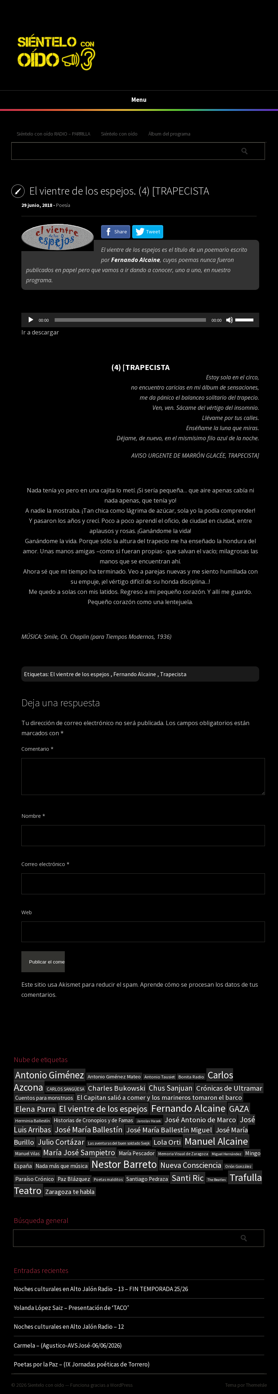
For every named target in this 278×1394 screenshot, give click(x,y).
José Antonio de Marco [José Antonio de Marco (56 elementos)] (200, 1119)
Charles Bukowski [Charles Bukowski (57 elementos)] (116, 1088)
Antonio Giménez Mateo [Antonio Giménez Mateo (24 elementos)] (114, 1076)
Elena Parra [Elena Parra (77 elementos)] (35, 1109)
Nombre (33, 815)
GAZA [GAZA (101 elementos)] (239, 1108)
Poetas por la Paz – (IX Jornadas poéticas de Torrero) (82, 1364)
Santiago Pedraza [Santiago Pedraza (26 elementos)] (147, 1178)
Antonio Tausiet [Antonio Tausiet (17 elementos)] (159, 1076)
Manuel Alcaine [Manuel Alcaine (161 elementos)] (216, 1141)
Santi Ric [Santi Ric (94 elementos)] (188, 1177)
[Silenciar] (229, 320)
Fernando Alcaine (134, 674)
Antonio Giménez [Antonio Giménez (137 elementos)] (49, 1075)
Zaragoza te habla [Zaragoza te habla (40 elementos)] (69, 1191)
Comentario (37, 748)
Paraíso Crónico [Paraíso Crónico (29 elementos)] (34, 1178)
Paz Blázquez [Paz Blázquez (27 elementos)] (74, 1178)
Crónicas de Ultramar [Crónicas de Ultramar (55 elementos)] (229, 1088)
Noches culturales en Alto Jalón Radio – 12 (69, 1327)
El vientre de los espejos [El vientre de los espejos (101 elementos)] (103, 1108)
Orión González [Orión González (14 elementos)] (238, 1166)
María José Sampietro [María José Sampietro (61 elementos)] (79, 1152)
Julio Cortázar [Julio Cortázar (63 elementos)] (61, 1142)
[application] (140, 320)
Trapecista (173, 674)
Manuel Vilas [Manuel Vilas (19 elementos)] (27, 1153)
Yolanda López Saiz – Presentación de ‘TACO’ (71, 1308)
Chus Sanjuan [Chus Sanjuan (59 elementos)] (171, 1088)
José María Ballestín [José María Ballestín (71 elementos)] (89, 1129)
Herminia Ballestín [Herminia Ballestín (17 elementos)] (32, 1120)
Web (26, 912)
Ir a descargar (40, 332)
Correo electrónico (45, 864)
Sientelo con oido (46, 1385)
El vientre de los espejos (79, 674)
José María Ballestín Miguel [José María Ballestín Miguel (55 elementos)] (169, 1130)
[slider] (130, 320)
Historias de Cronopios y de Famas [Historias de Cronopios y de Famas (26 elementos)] (93, 1120)
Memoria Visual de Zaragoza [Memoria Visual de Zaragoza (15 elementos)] (183, 1153)
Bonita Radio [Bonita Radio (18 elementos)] (191, 1076)
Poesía (63, 205)
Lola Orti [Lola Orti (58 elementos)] (167, 1142)
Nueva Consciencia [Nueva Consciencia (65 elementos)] (191, 1165)
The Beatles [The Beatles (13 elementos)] (216, 1179)
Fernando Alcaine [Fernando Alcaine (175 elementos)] (188, 1108)
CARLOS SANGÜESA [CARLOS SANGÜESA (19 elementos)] (65, 1089)
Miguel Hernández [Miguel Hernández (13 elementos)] (226, 1154)
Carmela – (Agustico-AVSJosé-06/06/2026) (68, 1345)
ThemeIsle (256, 1385)
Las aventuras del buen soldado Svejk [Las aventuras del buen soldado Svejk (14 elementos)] (119, 1143)
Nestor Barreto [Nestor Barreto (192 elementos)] (124, 1164)
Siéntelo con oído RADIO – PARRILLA (53, 133)
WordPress (121, 1385)
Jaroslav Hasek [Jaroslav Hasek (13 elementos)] (149, 1121)
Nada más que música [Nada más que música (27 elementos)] (61, 1165)
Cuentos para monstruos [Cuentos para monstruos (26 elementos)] (44, 1097)
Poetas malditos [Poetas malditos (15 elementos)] (108, 1179)
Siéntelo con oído (119, 133)
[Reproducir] (30, 320)
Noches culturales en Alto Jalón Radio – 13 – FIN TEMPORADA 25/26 (101, 1289)
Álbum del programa (169, 133)
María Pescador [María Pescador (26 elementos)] (137, 1153)
